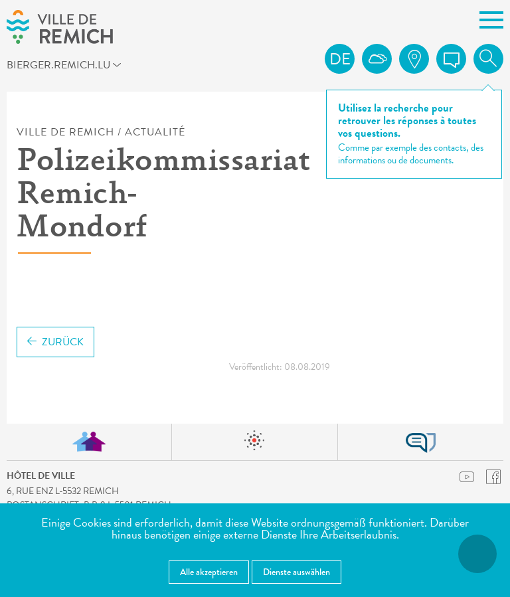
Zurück (55, 342)
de (340, 59)
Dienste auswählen (296, 571)
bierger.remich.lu (69, 67)
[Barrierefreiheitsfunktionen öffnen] (477, 554)
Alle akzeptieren (209, 571)
